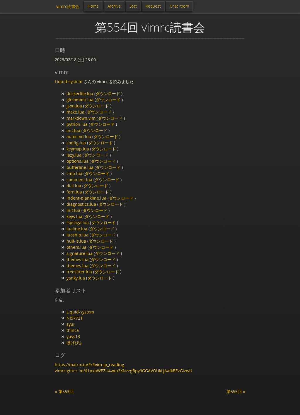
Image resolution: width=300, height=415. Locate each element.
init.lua (73, 130)
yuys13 (73, 336)
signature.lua (80, 253)
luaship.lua (77, 235)
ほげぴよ (75, 342)
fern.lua (74, 192)
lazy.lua (74, 155)
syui (70, 324)
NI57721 (75, 318)
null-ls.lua (76, 241)
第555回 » (235, 391)
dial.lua (74, 185)
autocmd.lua (79, 136)
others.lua (76, 247)
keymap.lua (78, 149)
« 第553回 (64, 391)
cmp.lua (74, 173)
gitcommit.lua (80, 99)
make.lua (75, 112)
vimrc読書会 (67, 6)
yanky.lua (76, 278)
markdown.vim (81, 118)
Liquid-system (68, 81)
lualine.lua (77, 228)
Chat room (179, 6)
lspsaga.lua (78, 222)
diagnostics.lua (81, 204)
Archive (114, 6)
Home (93, 6)
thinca (73, 330)
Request (153, 6)
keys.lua (74, 216)
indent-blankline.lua (86, 198)
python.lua (77, 124)
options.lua (77, 161)
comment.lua (79, 179)
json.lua (74, 106)
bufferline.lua (80, 167)
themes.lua (77, 259)
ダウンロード (108, 93)
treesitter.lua (79, 272)
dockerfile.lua (80, 93)
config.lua (76, 142)
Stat (133, 6)
